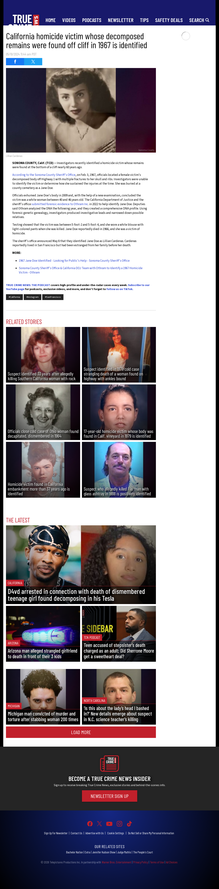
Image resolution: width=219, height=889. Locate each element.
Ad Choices (171, 862)
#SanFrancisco (53, 297)
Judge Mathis (124, 852)
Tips (144, 20)
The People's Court (143, 852)
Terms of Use (157, 862)
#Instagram (32, 297)
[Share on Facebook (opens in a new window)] (15, 61)
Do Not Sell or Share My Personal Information (151, 833)
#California (14, 297)
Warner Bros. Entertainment (116, 862)
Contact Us (76, 833)
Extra (87, 852)
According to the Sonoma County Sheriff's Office (43, 175)
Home (51, 20)
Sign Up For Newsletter (56, 833)
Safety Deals (169, 20)
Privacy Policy (140, 862)
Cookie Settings (115, 833)
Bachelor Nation (74, 852)
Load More (81, 732)
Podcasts (91, 20)
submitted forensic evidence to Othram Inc (59, 204)
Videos (69, 20)
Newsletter (120, 20)
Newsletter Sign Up (110, 796)
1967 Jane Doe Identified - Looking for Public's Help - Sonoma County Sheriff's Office (74, 261)
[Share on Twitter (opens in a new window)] (33, 61)
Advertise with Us (94, 833)
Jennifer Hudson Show (103, 852)
